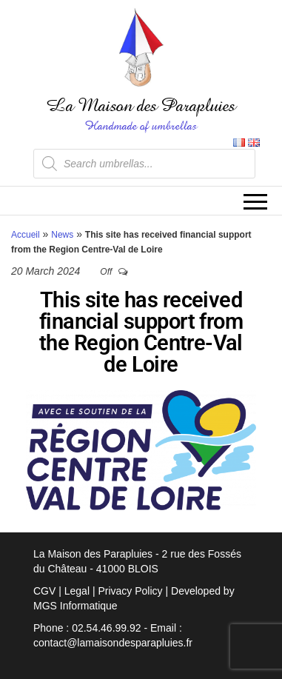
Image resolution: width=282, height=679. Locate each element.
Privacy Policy (130, 591)
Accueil (25, 235)
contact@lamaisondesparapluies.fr (112, 643)
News (62, 235)
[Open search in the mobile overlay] (144, 163)
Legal (77, 591)
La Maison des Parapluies (141, 105)
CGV (44, 591)
